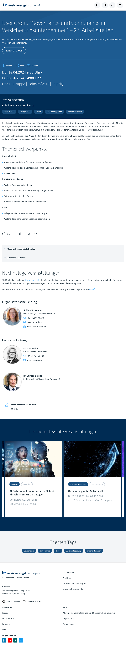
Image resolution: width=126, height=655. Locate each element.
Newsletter (7, 607)
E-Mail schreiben (32, 322)
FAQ (4, 629)
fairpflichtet (30, 280)
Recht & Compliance (22, 105)
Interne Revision (75, 111)
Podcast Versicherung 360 (75, 583)
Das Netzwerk (69, 572)
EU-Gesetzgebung (54, 111)
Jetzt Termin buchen (34, 326)
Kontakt (66, 607)
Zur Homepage (25, 5)
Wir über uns (8, 618)
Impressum (68, 618)
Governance (9, 111)
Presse (5, 612)
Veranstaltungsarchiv (73, 589)
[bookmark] (7, 65)
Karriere (6, 624)
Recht (38, 111)
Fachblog (67, 578)
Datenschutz (69, 624)
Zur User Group (14, 50)
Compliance (25, 111)
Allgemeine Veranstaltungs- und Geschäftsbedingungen (89, 612)
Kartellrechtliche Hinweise (23, 404)
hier (91, 289)
